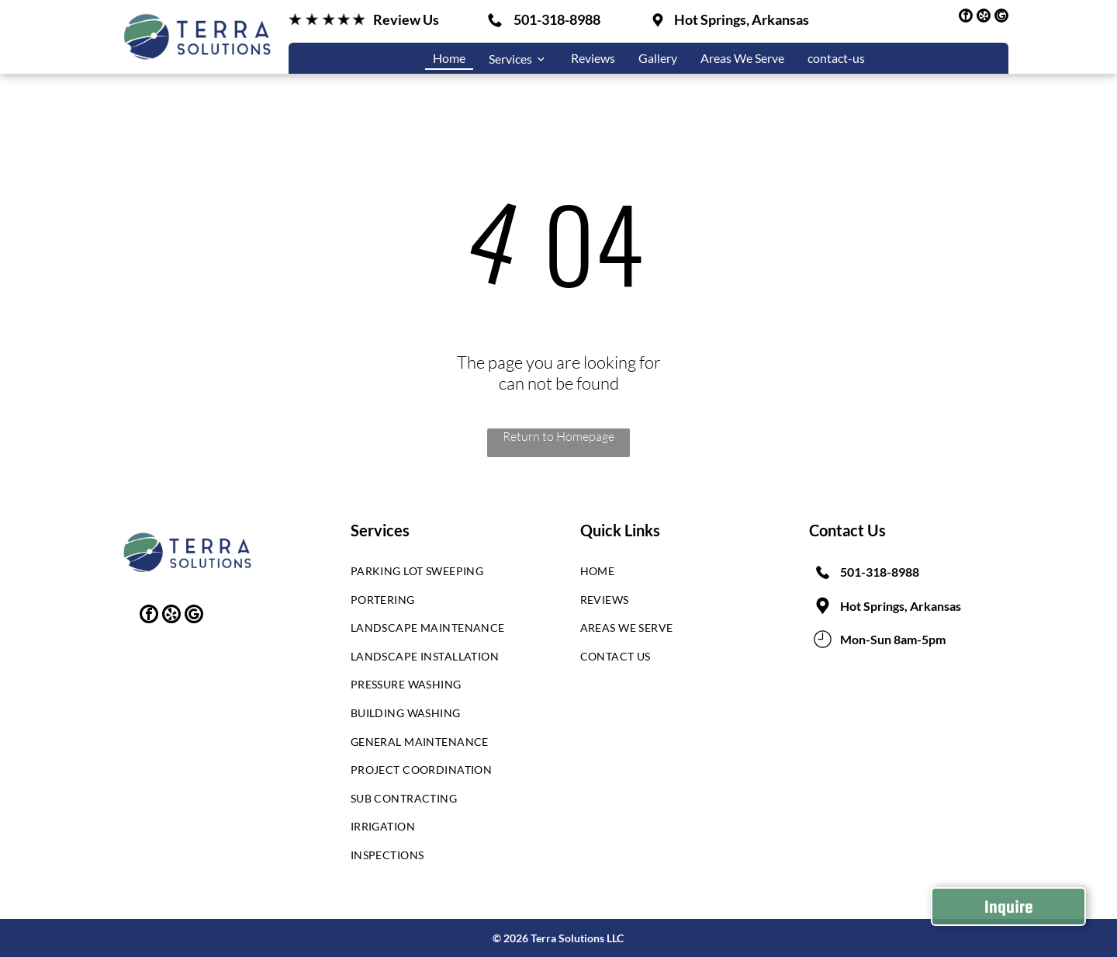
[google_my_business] (1001, 17)
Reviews (593, 57)
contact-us (836, 57)
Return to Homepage (558, 436)
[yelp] (984, 17)
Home (449, 57)
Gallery (657, 57)
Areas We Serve (742, 57)
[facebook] (966, 17)
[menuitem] (438, 574)
